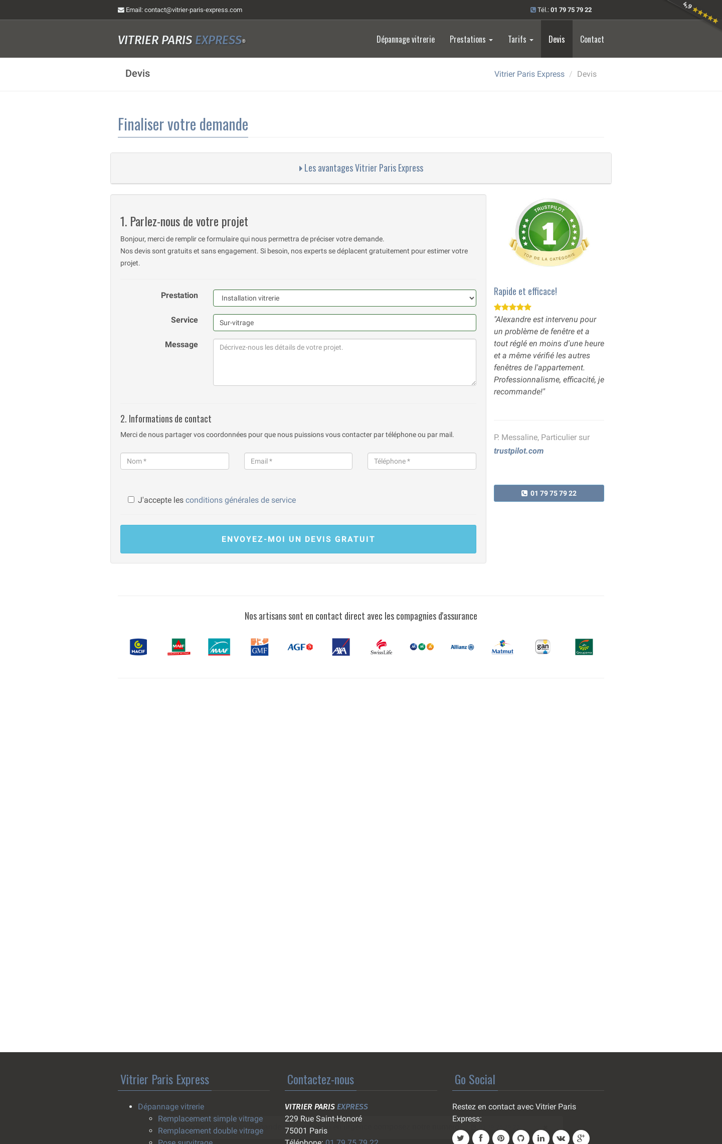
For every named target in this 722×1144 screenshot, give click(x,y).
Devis (557, 39)
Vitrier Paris (182, 40)
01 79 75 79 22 (549, 493)
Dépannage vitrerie (406, 39)
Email (180, 10)
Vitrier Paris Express (529, 74)
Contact (592, 39)
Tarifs (520, 39)
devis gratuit (299, 539)
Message (181, 344)
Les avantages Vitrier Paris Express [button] (361, 167)
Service (184, 320)
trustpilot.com (519, 451)
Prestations (471, 39)
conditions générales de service (241, 500)
